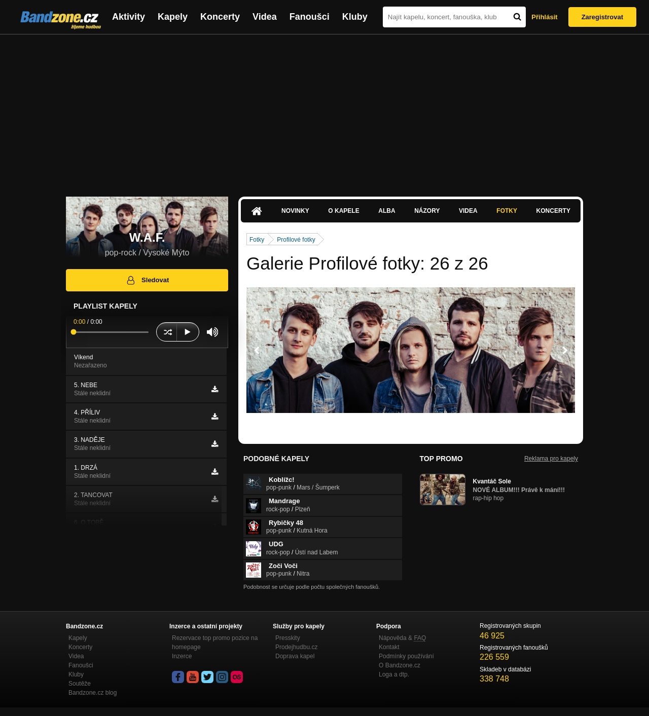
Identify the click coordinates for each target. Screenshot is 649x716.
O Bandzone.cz (399, 665)
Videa (265, 17)
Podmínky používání (406, 656)
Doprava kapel (294, 656)
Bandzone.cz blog (92, 692)
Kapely (173, 17)
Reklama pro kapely (551, 458)
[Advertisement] (324, 110)
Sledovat (147, 280)
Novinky (295, 210)
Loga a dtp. (394, 674)
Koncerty (220, 17)
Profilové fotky (296, 239)
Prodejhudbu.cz (296, 647)
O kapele (343, 210)
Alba (386, 210)
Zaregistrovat (602, 17)
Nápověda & (402, 638)
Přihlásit (544, 17)
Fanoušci (310, 17)
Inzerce (182, 656)
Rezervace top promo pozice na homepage (215, 642)
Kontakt (389, 647)
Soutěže (79, 683)
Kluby (355, 17)
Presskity (287, 638)
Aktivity (128, 17)
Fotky (506, 210)
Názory (427, 210)
